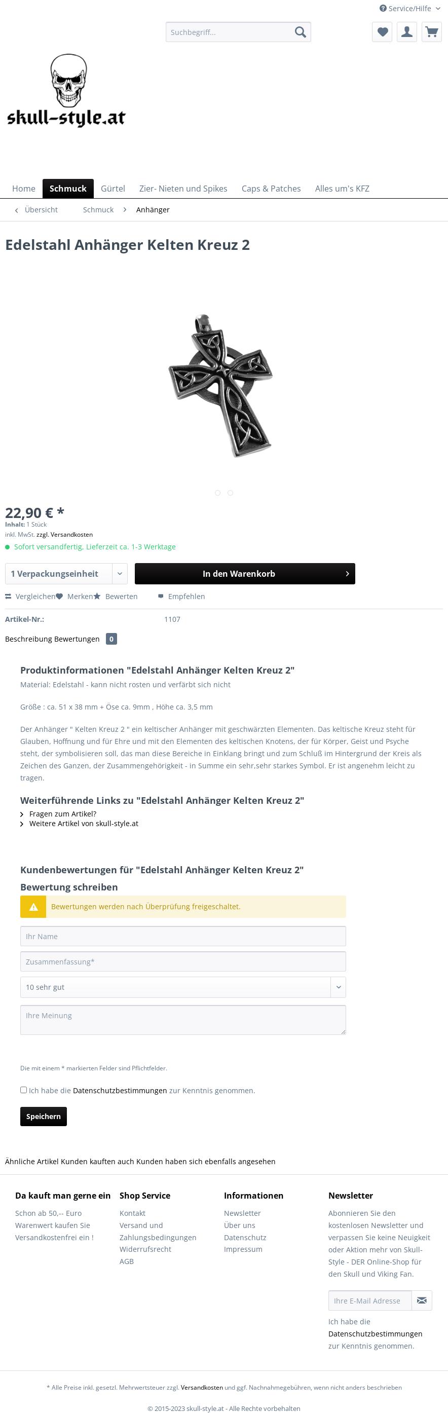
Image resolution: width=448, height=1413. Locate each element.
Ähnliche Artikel (32, 1161)
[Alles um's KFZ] (342, 188)
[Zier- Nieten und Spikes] (183, 188)
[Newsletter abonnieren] (422, 1300)
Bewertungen (85, 639)
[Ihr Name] (183, 936)
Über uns (239, 1225)
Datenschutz (245, 1237)
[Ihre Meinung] (183, 1020)
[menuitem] (238, 37)
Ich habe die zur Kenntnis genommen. (142, 1090)
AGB (127, 1261)
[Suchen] (300, 32)
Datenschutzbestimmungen (120, 1090)
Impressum (243, 1249)
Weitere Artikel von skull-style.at (79, 823)
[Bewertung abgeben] (183, 987)
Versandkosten (202, 1387)
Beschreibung (28, 639)
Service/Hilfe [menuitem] (406, 8)
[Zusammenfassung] (183, 961)
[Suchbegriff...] (238, 32)
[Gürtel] (113, 188)
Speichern (43, 1116)
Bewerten (116, 596)
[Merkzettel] (382, 32)
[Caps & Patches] (271, 188)
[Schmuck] (68, 188)
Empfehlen (181, 596)
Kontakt (132, 1213)
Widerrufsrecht (145, 1249)
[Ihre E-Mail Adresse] (370, 1300)
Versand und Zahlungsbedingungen (158, 1231)
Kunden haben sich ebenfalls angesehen (206, 1161)
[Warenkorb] (432, 32)
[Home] (24, 188)
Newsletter (242, 1213)
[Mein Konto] (407, 32)
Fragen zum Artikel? (58, 814)
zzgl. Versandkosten (64, 534)
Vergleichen (30, 596)
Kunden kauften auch (97, 1161)
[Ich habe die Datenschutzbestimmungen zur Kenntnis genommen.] (23, 1090)
